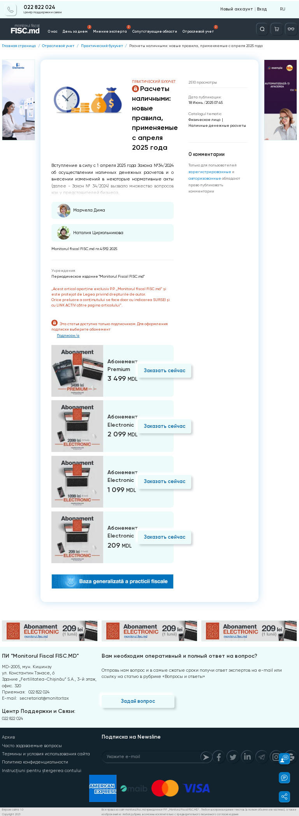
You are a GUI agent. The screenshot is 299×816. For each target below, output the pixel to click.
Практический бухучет (102, 45)
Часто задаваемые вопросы (32, 745)
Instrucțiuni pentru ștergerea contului (41, 769)
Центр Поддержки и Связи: (38, 711)
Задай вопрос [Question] (138, 701)
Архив (8, 736)
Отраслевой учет (183, 28)
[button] (281, 758)
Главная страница (19, 45)
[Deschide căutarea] (263, 28)
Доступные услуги (214, 28)
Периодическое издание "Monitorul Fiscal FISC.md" (97, 276)
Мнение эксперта (110, 28)
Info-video (238, 30)
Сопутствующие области (145, 30)
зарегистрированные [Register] (208, 171)
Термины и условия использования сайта (46, 753)
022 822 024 (39, 6)
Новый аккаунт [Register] (237, 8)
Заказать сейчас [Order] (164, 370)
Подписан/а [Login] (68, 335)
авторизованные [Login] (203, 177)
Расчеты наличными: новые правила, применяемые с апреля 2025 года (195, 45)
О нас (59, 30)
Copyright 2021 (11, 813)
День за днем (81, 28)
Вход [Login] (262, 8)
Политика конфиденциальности (35, 761)
